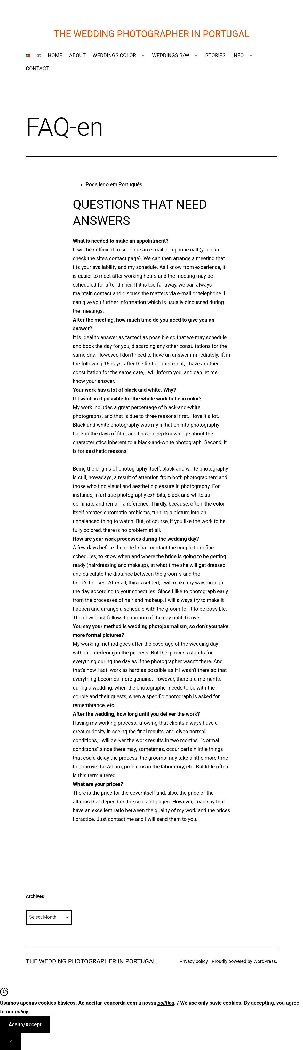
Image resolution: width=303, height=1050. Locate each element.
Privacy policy (194, 961)
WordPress (264, 961)
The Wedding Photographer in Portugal (152, 34)
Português (130, 184)
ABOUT (77, 55)
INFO (238, 55)
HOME (55, 55)
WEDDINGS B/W (170, 55)
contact (117, 258)
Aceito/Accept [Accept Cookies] (25, 1024)
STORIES (215, 55)
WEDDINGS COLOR (114, 55)
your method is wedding (120, 626)
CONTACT (37, 68)
